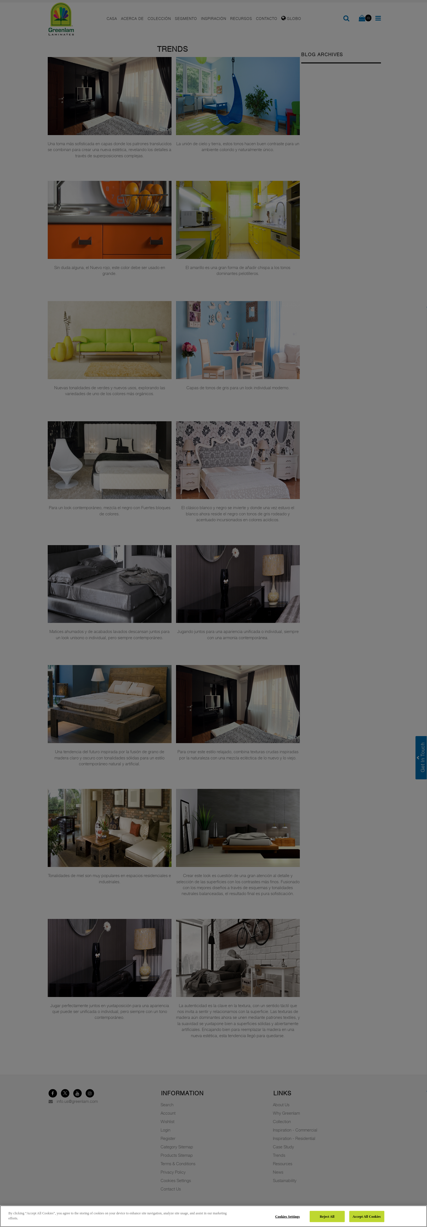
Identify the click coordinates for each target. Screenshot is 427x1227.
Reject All (327, 1216)
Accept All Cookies (367, 1216)
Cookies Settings (287, 1216)
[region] (213, 1216)
